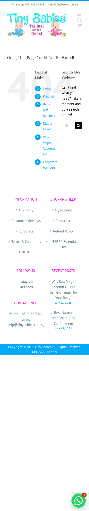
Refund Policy (63, 231)
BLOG (26, 252)
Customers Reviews (26, 221)
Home (47, 88)
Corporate (26, 231)
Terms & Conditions (26, 241)
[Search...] (68, 125)
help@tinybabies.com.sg (63, 4)
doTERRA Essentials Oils (63, 244)
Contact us (63, 221)
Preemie (49, 96)
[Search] (78, 125)
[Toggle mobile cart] (79, 25)
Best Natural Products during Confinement (63, 318)
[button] (78, 501)
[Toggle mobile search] (79, 20)
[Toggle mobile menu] (79, 15)
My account (63, 210)
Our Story (26, 210)
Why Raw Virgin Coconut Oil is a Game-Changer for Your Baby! (63, 289)
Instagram (26, 281)
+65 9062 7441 (31, 314)
